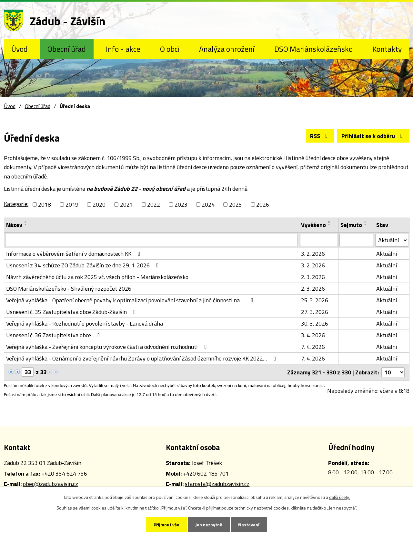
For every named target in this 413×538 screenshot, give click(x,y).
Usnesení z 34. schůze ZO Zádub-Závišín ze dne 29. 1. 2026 (83, 265)
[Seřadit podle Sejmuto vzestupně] (365, 222)
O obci (169, 49)
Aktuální (386, 253)
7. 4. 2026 (313, 346)
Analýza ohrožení (226, 49)
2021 (126, 204)
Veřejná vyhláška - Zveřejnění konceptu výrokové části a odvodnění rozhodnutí (107, 346)
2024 (208, 204)
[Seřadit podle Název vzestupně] (25, 222)
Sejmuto (351, 225)
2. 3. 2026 (313, 277)
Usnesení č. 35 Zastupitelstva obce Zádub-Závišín (72, 311)
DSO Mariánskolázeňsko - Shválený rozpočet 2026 (68, 288)
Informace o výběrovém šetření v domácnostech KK (74, 253)
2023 (181, 204)
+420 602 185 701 (206, 473)
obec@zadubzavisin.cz (50, 483)
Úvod (19, 49)
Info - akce (123, 49)
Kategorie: (16, 203)
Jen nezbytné (208, 524)
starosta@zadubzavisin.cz (217, 483)
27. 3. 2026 (314, 311)
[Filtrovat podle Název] (151, 240)
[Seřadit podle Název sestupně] (25, 224)
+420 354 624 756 (64, 473)
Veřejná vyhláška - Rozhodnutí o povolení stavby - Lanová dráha (84, 323)
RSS (320, 136)
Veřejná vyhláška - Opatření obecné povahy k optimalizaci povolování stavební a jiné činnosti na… (131, 300)
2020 (99, 204)
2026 (262, 204)
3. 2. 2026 (313, 253)
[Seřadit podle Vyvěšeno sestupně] (329, 224)
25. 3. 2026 (314, 300)
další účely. (339, 497)
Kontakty (387, 49)
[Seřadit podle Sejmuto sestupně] (365, 224)
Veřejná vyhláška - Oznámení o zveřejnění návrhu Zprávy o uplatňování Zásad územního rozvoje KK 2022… (142, 358)
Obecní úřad (66, 49)
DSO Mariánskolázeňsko (313, 49)
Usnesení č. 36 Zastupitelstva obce (54, 335)
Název (14, 225)
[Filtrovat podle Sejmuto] (356, 240)
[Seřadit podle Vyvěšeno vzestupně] (329, 222)
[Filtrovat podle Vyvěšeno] (318, 240)
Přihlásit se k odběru (373, 136)
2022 (153, 204)
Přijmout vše (166, 524)
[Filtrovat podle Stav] (391, 240)
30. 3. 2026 (314, 323)
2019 (71, 204)
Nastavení (248, 524)
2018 (44, 204)
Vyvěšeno (313, 225)
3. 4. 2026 (313, 335)
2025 (235, 204)
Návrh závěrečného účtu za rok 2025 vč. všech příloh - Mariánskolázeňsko (97, 277)
